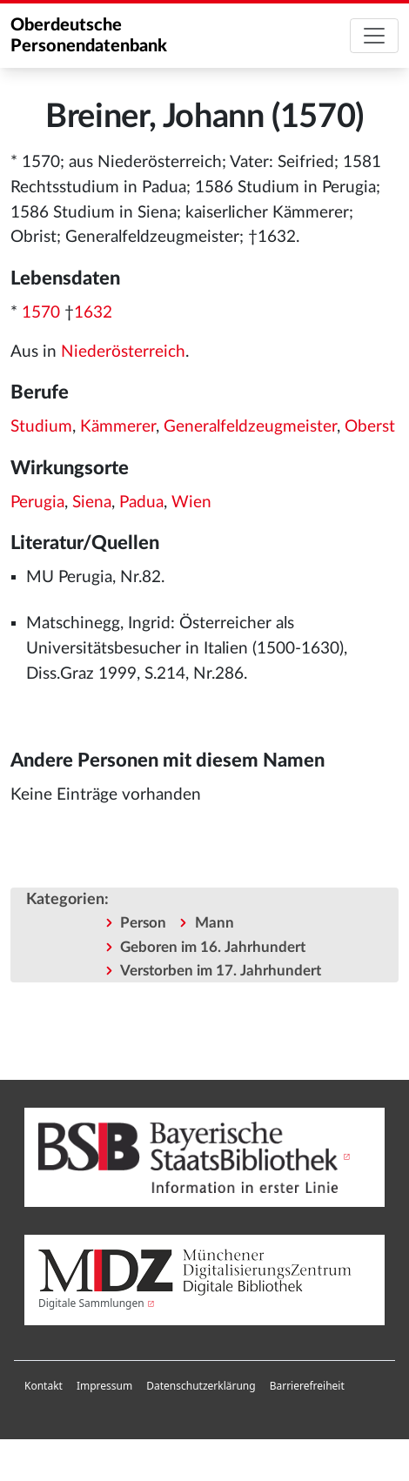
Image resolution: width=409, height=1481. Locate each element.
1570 (41, 313)
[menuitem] (43, 1386)
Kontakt (43, 1385)
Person (143, 922)
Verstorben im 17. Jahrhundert (220, 970)
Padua (141, 502)
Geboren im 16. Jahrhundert (212, 947)
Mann (214, 922)
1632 (93, 313)
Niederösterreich (123, 352)
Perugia (37, 502)
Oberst (370, 427)
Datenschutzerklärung (200, 1385)
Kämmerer (118, 427)
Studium (41, 427)
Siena (91, 502)
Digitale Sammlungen (91, 1303)
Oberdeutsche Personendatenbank (88, 36)
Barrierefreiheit (307, 1385)
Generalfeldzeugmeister (250, 427)
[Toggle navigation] (374, 35)
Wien (191, 502)
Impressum (104, 1385)
